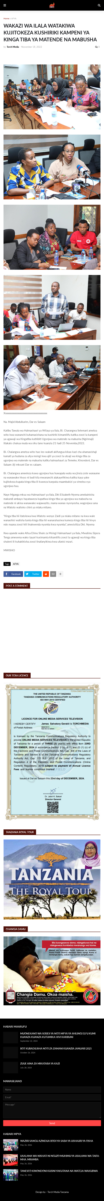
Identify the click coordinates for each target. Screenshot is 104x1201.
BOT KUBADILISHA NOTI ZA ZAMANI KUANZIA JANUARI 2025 (56, 1048)
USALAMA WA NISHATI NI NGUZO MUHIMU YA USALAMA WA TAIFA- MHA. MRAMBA (60, 1157)
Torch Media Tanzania (58, 1192)
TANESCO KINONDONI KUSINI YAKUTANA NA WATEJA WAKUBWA (59, 1170)
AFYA (13, 18)
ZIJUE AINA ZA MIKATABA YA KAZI (40, 1063)
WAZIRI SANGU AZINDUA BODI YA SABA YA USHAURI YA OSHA (56, 1140)
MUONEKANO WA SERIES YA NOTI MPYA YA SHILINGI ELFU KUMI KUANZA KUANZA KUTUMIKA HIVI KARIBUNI (58, 1035)
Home (6, 18)
